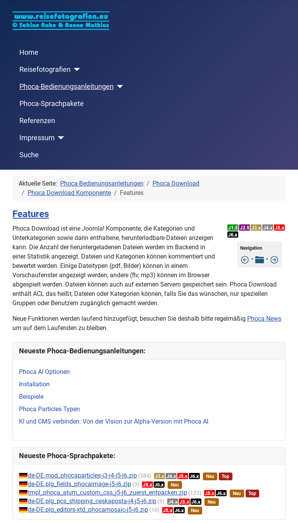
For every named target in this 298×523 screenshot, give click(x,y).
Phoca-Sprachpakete (51, 104)
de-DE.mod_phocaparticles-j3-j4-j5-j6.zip (82, 475)
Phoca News (264, 318)
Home (28, 52)
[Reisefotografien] (75, 69)
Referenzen (37, 121)
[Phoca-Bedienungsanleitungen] (118, 86)
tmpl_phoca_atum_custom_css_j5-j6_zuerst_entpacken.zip (107, 492)
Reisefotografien (45, 69)
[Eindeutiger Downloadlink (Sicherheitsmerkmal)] (244, 259)
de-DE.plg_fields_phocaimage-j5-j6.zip (79, 484)
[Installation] (274, 259)
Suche (29, 155)
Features (30, 214)
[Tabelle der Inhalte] (259, 259)
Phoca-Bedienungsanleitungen (66, 86)
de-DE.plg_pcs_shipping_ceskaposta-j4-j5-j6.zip (92, 501)
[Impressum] (59, 137)
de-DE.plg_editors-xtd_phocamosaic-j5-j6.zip (88, 509)
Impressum (37, 138)
